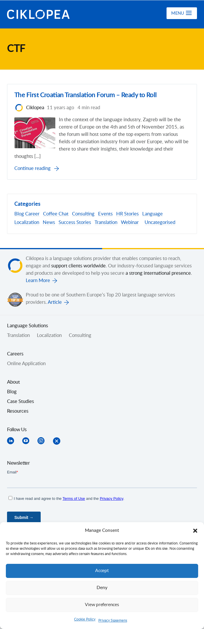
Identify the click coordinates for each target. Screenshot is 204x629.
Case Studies (20, 401)
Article (55, 302)
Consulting (83, 214)
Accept (102, 571)
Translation (106, 222)
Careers (15, 354)
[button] (195, 531)
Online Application (26, 363)
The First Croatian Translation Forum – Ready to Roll (89, 95)
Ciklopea (38, 14)
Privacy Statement (112, 620)
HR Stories (127, 214)
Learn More (38, 280)
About (13, 382)
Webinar (130, 222)
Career (32, 214)
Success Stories (75, 222)
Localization (26, 222)
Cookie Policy (84, 619)
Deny (102, 588)
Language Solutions (27, 325)
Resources (17, 411)
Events (105, 214)
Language (152, 214)
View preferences (102, 605)
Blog (19, 214)
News (49, 222)
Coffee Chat (55, 214)
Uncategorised (160, 222)
